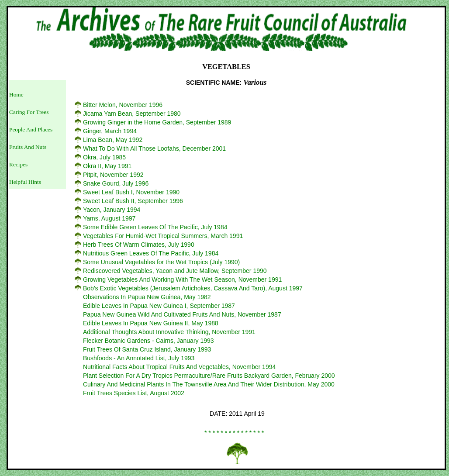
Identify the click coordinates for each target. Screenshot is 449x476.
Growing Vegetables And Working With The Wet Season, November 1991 (182, 279)
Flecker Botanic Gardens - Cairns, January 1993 (148, 340)
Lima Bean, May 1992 (112, 139)
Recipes (18, 164)
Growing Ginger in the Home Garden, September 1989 (157, 122)
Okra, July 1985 (104, 157)
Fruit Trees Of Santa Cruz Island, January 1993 (147, 349)
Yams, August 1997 (109, 218)
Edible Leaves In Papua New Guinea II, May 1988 (150, 323)
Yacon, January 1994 (111, 209)
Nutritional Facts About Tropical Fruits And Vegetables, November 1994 (179, 366)
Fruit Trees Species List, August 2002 (133, 393)
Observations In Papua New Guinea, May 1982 (147, 296)
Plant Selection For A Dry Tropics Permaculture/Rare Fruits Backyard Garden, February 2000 (209, 375)
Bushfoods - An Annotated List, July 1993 (138, 358)
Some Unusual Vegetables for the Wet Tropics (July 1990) (161, 262)
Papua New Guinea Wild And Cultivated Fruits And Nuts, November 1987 (182, 314)
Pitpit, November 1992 (113, 174)
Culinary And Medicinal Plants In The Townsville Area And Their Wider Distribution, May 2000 (209, 384)
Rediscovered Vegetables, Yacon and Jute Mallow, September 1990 (175, 270)
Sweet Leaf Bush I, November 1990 (131, 192)
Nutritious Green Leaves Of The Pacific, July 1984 (150, 253)
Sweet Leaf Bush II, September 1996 (133, 200)
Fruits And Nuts (27, 147)
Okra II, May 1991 (107, 165)
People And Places (30, 129)
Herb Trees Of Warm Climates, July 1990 (138, 244)
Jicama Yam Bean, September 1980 (132, 113)
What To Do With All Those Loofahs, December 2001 (154, 148)
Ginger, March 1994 (110, 131)
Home (16, 94)
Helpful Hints (25, 182)
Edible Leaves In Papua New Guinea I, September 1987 (159, 305)
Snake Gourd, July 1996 (116, 183)
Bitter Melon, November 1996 (122, 104)
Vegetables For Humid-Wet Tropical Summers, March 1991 (163, 235)
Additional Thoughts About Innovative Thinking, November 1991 (169, 331)
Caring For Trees (28, 112)
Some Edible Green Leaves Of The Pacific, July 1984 (155, 227)
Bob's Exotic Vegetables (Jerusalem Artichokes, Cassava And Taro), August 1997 (193, 288)
